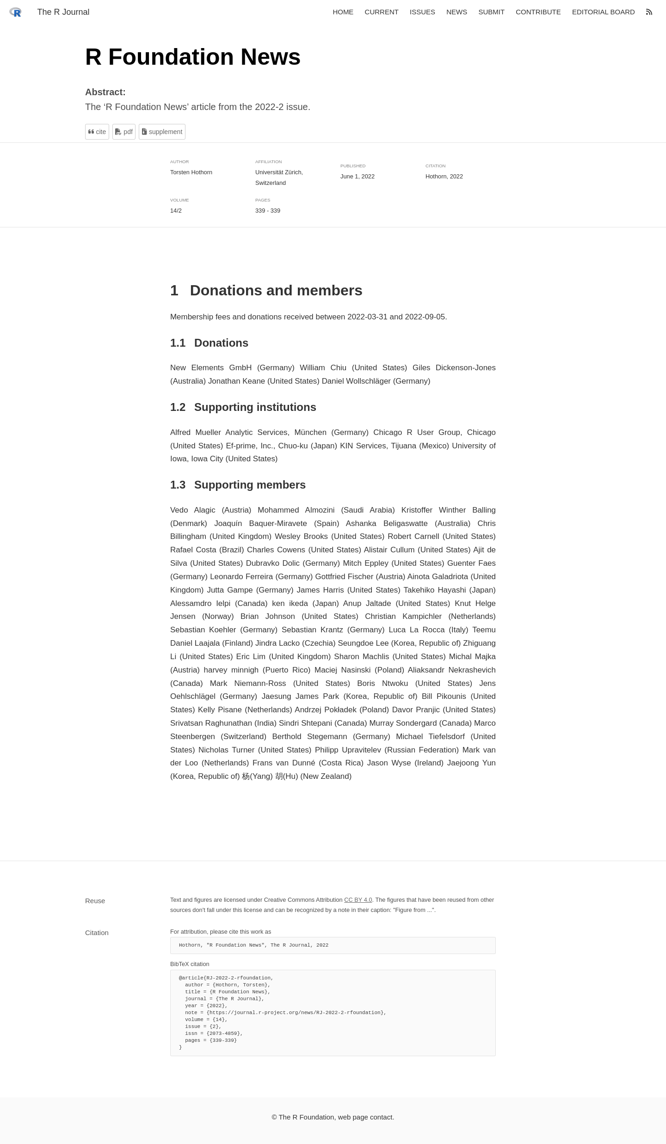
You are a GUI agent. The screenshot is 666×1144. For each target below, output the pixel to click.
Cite (97, 131)
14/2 (176, 210)
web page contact (365, 1117)
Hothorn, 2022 (444, 176)
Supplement (162, 131)
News (456, 12)
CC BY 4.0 (358, 899)
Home (343, 12)
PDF (123, 131)
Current (382, 12)
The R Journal (63, 12)
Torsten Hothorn (191, 171)
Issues (422, 12)
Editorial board (603, 12)
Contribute (538, 12)
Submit (491, 12)
